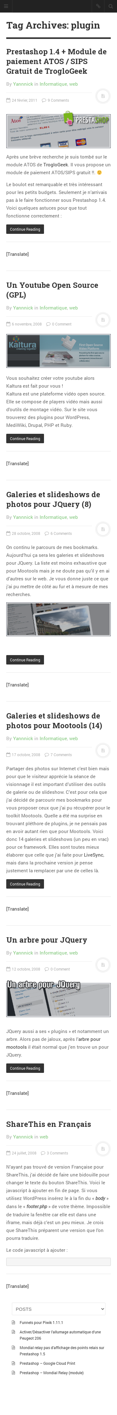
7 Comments (58, 754)
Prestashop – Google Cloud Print (47, 1363)
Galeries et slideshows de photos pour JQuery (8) (53, 499)
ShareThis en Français (48, 1124)
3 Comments (54, 1152)
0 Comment (58, 323)
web (73, 84)
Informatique (53, 84)
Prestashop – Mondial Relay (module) (52, 1372)
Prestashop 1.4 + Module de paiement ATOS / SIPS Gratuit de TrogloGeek (56, 61)
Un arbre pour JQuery (46, 940)
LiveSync (93, 855)
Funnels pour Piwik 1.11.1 (41, 1322)
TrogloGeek (55, 164)
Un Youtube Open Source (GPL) (52, 290)
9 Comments (55, 100)
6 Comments (58, 533)
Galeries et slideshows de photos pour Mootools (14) (54, 720)
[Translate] (17, 254)
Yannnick (23, 84)
